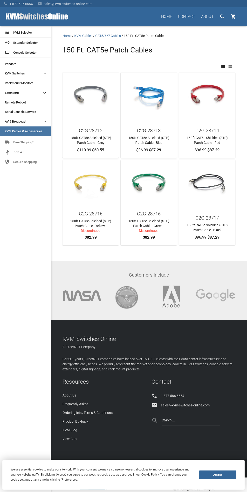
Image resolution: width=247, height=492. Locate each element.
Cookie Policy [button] (150, 474)
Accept (217, 475)
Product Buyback (75, 421)
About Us (69, 395)
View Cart (69, 439)
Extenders (26, 92)
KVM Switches (26, 73)
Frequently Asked (75, 404)
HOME (166, 16)
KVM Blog (69, 430)
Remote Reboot (15, 102)
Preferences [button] (69, 479)
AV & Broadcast (26, 121)
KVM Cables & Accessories (23, 131)
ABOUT (207, 16)
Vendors (10, 64)
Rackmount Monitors (19, 83)
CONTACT (186, 16)
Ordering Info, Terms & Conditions (87, 413)
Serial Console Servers (20, 112)
